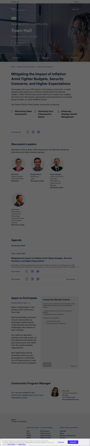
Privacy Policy (11, 445)
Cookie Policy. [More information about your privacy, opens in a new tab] (22, 445)
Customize (61, 443)
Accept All (73, 443)
